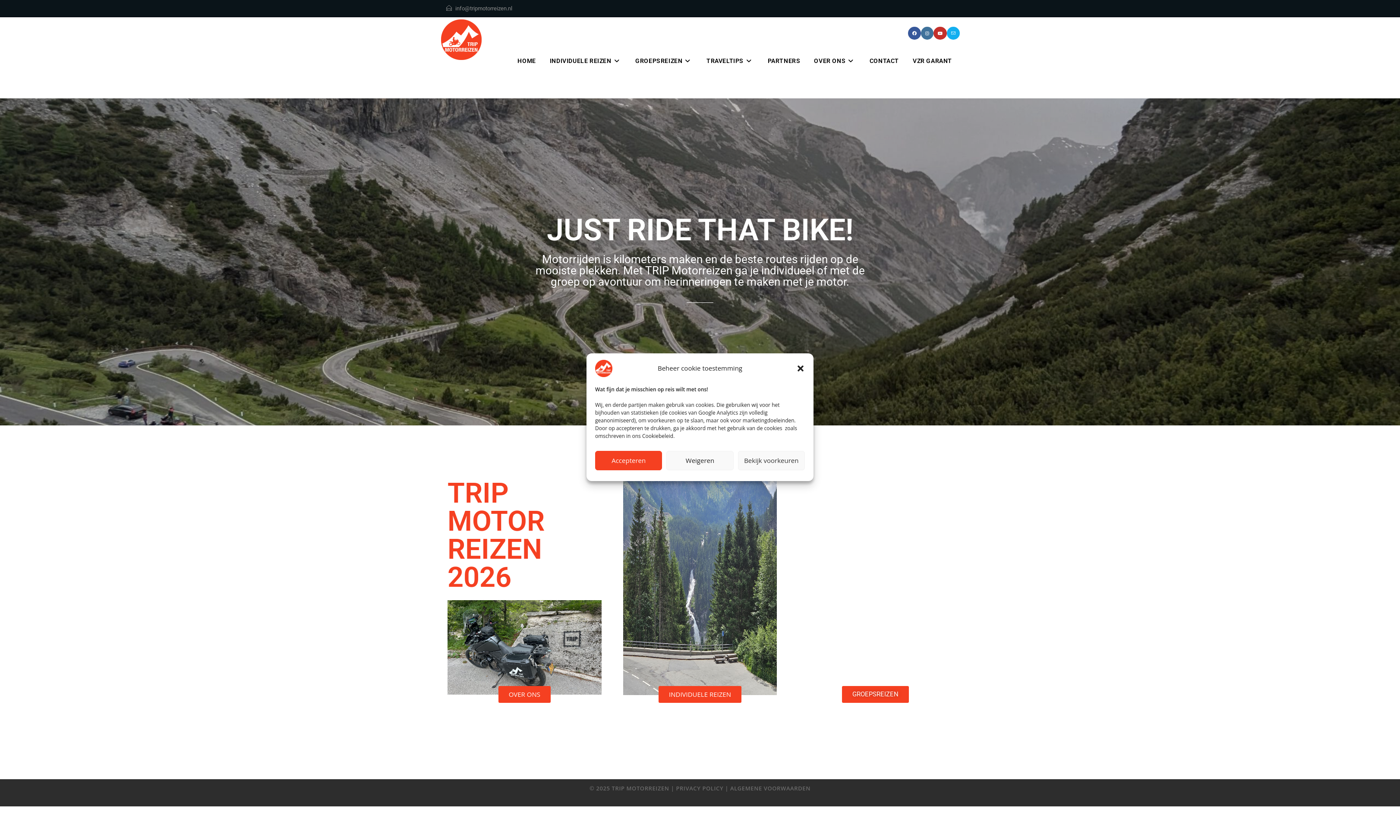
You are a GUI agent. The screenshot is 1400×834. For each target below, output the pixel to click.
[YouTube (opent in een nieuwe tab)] (940, 33)
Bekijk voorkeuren (771, 460)
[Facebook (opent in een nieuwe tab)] (914, 33)
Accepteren (629, 460)
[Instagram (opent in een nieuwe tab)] (927, 33)
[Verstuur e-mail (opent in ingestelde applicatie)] (953, 33)
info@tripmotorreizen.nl (483, 8)
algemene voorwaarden (770, 788)
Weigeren (700, 460)
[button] (800, 368)
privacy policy (699, 788)
